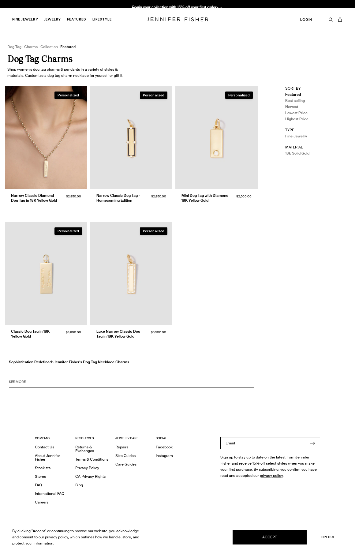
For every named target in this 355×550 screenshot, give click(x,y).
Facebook (164, 447)
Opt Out (327, 537)
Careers (41, 502)
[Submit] (312, 443)
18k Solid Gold (297, 153)
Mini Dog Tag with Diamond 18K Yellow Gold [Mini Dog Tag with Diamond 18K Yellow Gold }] (204, 197)
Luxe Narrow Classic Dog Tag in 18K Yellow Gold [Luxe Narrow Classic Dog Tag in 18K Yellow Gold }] (118, 333)
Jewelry (52, 19)
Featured (76, 19)
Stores (40, 476)
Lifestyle (102, 19)
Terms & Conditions (91, 459)
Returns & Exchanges (84, 449)
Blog (79, 485)
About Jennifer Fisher (47, 457)
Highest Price (296, 119)
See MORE (17, 382)
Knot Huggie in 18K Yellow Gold (115, 11)
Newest (291, 107)
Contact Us (44, 447)
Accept (269, 537)
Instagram (164, 456)
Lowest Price (296, 113)
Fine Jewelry (25, 19)
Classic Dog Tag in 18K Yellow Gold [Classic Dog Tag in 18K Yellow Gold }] (30, 333)
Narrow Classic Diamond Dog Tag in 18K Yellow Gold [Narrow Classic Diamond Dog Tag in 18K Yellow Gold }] (34, 197)
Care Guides (125, 464)
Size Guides (125, 456)
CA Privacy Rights (90, 476)
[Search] (331, 19)
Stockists (42, 468)
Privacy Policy (87, 468)
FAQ (38, 485)
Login (306, 19)
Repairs (121, 447)
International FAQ (49, 494)
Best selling (295, 101)
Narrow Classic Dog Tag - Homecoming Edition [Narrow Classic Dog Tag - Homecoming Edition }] (118, 197)
